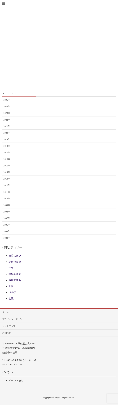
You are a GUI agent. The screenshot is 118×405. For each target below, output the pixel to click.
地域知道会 (15, 274)
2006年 (6, 225)
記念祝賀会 (15, 261)
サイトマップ (8, 326)
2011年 (6, 192)
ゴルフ (12, 292)
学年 (11, 268)
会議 (11, 298)
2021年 (6, 126)
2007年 (6, 218)
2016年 (6, 159)
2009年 (6, 205)
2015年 (6, 166)
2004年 (6, 238)
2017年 (6, 152)
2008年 (6, 212)
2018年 (6, 146)
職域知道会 (15, 280)
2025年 (6, 100)
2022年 (6, 120)
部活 (11, 286)
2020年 (6, 133)
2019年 (6, 139)
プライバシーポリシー (13, 319)
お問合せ (6, 333)
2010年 (6, 199)
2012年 (6, 185)
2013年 (6, 179)
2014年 (6, 172)
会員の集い (15, 255)
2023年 (6, 113)
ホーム (5, 312)
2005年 (6, 231)
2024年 (6, 106)
